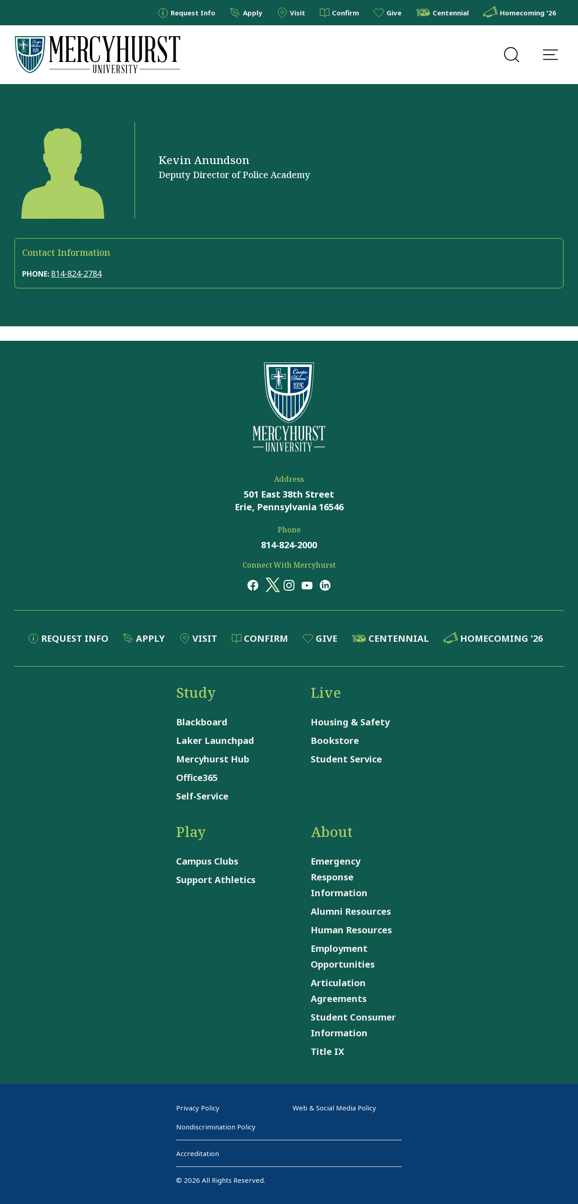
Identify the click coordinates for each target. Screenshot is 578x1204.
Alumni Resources (351, 911)
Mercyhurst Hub (212, 759)
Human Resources (351, 930)
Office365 (197, 777)
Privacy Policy (197, 1107)
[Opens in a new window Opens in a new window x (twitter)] (271, 585)
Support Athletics (216, 880)
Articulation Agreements (339, 991)
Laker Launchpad (215, 740)
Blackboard (202, 722)
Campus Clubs (207, 861)
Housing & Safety (350, 722)
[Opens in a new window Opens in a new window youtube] (307, 584)
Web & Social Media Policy (334, 1107)
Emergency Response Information (339, 877)
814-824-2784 (76, 273)
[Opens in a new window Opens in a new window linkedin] (325, 585)
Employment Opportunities (343, 956)
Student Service (346, 759)
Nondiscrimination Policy (216, 1126)
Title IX (327, 1051)
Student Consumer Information (353, 1025)
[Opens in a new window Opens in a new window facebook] (252, 585)
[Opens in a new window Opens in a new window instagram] (289, 585)
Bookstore (335, 740)
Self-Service (202, 796)
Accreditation (197, 1153)
